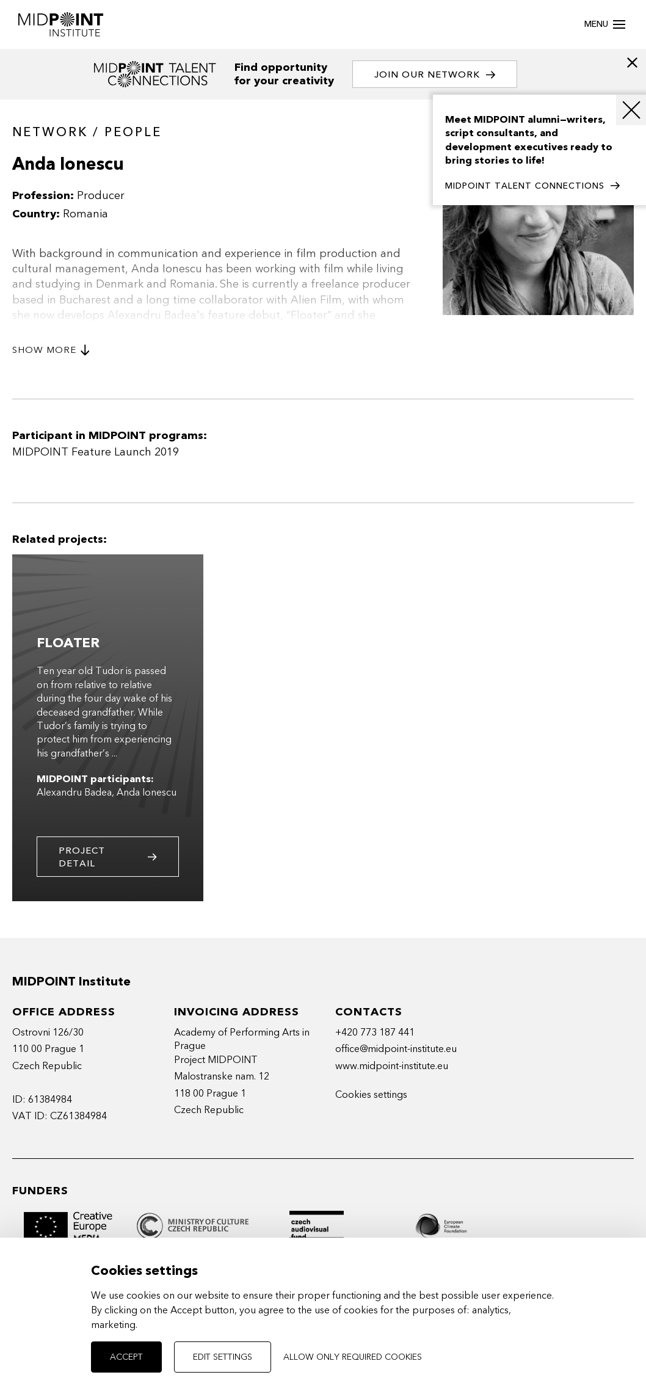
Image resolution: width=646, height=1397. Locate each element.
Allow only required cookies (352, 1357)
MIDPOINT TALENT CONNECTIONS (532, 186)
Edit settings (222, 1357)
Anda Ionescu (146, 792)
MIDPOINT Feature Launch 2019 (95, 452)
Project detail (108, 856)
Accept (126, 1357)
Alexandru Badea (74, 792)
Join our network (434, 74)
